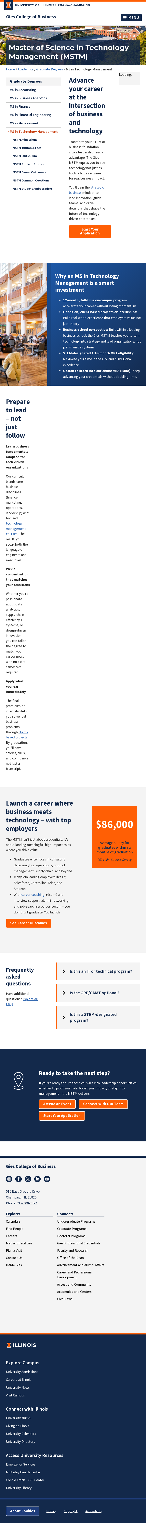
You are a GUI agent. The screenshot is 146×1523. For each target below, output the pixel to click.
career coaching (33, 894)
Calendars (13, 1221)
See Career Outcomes (28, 923)
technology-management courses (16, 528)
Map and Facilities (19, 1243)
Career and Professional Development (74, 1275)
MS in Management (24, 123)
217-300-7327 (27, 1203)
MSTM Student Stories (28, 164)
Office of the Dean (70, 1257)
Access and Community (74, 1284)
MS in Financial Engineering (30, 114)
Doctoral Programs (71, 1236)
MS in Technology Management (34, 131)
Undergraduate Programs (76, 1221)
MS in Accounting (23, 89)
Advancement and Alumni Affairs (80, 1265)
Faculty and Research (72, 1250)
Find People (14, 1228)
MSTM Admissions (25, 140)
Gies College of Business (31, 17)
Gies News (65, 1299)
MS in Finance (20, 106)
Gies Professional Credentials (78, 1243)
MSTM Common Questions (31, 180)
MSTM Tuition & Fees (27, 148)
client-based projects (17, 735)
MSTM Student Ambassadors (32, 188)
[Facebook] (18, 1179)
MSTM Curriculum (25, 156)
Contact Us (14, 1257)
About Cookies (22, 1511)
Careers (11, 1236)
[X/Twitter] (28, 1179)
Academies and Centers (74, 1291)
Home (11, 69)
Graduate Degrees (50, 69)
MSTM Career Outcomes (29, 172)
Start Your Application (90, 231)
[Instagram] (9, 1179)
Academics (26, 69)
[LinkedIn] (37, 1179)
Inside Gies (14, 1265)
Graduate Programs (71, 1228)
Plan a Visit (14, 1250)
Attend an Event (57, 1104)
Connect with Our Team (103, 1104)
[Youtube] (47, 1179)
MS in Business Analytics (28, 98)
